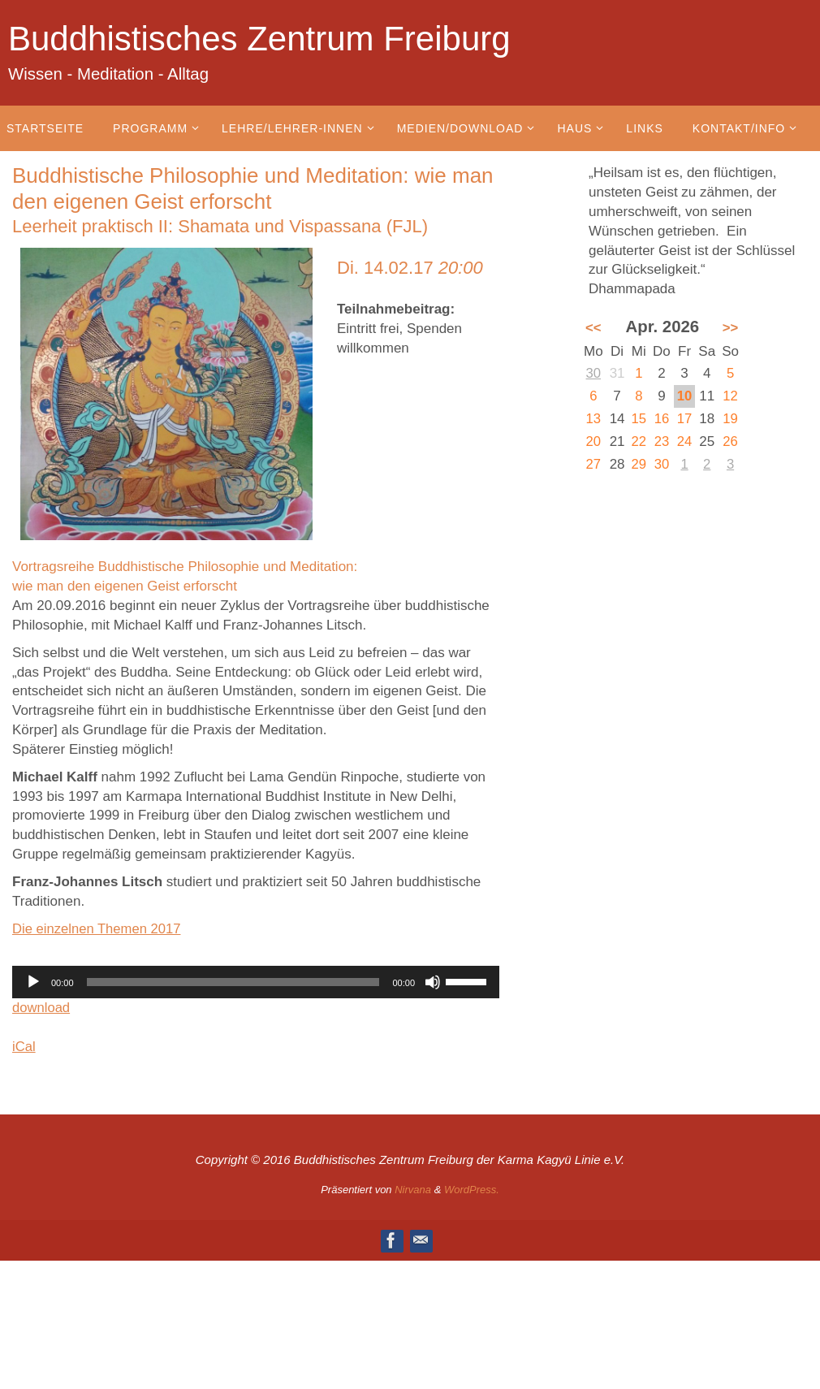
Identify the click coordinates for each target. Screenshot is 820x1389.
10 (685, 396)
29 (639, 464)
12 (731, 396)
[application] (255, 982)
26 (731, 441)
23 (662, 441)
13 (593, 418)
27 (593, 464)
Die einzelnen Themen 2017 (98, 929)
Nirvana (413, 1189)
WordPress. (471, 1189)
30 (593, 373)
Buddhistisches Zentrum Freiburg (259, 38)
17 (685, 418)
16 (662, 418)
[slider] (233, 982)
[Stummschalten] (433, 982)
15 (639, 418)
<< (593, 327)
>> (731, 327)
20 (593, 441)
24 (685, 441)
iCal (24, 1046)
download (41, 1007)
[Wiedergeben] (33, 982)
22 (639, 441)
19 (731, 418)
